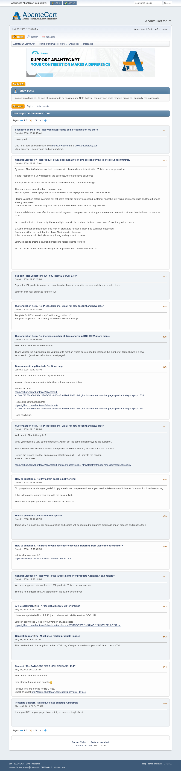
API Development (24, 606)
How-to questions (25, 479)
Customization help (26, 306)
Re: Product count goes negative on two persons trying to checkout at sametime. (84, 159)
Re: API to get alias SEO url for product (58, 606)
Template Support (25, 702)
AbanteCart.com (83, 745)
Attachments (43, 106)
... (38, 120)
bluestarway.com (61, 145)
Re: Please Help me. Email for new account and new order (71, 306)
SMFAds (12, 767)
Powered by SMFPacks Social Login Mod (47, 767)
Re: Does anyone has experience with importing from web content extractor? (80, 545)
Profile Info (18, 84)
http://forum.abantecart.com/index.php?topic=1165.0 (58, 692)
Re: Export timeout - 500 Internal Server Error (51, 275)
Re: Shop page (55, 366)
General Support (24, 636)
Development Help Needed (30, 366)
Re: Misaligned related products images (58, 636)
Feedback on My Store (27, 129)
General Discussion (26, 159)
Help (144, 764)
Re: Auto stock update (49, 515)
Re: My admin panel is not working (56, 479)
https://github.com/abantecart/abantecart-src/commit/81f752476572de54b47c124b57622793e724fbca (68, 625)
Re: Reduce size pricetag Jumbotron (57, 702)
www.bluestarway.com (86, 145)
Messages (18, 106)
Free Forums (24, 767)
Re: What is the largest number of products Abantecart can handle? (77, 575)
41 (41, 120)
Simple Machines (33, 764)
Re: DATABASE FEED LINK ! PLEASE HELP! (50, 666)
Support (19, 275)
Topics (30, 106)
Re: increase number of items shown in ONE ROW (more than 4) (74, 336)
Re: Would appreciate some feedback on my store (70, 129)
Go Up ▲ (168, 764)
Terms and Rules (155, 764)
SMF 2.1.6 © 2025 (17, 764)
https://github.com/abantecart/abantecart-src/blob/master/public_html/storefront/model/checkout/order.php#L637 (73, 465)
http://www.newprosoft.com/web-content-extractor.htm (43, 558)
